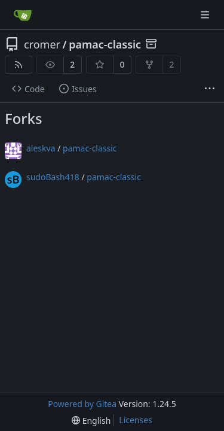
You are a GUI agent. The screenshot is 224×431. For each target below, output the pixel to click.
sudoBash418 (52, 177)
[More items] (209, 89)
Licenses (135, 420)
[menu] (91, 420)
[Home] (22, 15)
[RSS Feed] (18, 65)
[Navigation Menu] (206, 15)
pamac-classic (105, 44)
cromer (42, 44)
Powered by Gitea (82, 403)
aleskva (41, 148)
